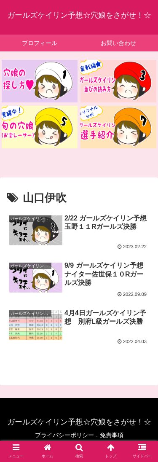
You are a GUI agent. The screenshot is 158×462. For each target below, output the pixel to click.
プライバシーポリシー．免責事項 (79, 435)
